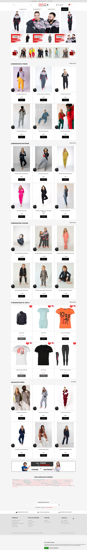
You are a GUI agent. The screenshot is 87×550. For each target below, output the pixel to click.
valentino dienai (48, 482)
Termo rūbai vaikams (65, 479)
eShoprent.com (72, 532)
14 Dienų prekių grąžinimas (43, 513)
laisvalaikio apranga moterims (30, 485)
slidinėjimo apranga (33, 483)
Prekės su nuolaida (31, 521)
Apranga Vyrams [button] (22, 9)
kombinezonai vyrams (49, 480)
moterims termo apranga (57, 479)
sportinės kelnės (43, 484)
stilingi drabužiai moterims (48, 485)
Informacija (15, 517)
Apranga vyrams (21, 479)
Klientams (46, 517)
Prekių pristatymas (15, 521)
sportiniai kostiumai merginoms (58, 484)
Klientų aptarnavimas (33, 517)
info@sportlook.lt (43, 1)
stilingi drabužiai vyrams (40, 485)
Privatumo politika (15, 526)
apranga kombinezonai (68, 482)
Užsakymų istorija (47, 521)
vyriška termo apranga (48, 479)
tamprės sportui (23, 483)
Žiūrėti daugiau (73, 63)
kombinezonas (17, 483)
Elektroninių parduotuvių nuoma (65, 532)
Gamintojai (30, 523)
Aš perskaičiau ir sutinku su (43, 507)
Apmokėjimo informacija (16, 520)
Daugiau (21, 99)
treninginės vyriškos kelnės (35, 484)
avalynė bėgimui (34, 482)
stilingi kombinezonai (60, 480)
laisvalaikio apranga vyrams (20, 485)
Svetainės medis (31, 524)
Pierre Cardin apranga (34, 480)
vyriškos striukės (64, 483)
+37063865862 (33, 1)
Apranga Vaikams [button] (51, 9)
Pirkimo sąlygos (14, 524)
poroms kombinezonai (19, 482)
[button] (34, 499)
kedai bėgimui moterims (42, 482)
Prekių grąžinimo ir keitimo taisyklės (18, 523)
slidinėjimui (39, 483)
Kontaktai (50, 1)
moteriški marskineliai (18, 480)
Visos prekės (73, 381)
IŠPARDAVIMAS (65, 9)
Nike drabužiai (43, 480)
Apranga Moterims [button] (37, 9)
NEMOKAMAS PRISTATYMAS (22, 513)
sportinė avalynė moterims (64, 485)
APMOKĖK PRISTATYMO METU (65, 513)
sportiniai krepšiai (50, 483)
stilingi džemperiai (25, 484)
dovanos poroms (61, 482)
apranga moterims (30, 479)
